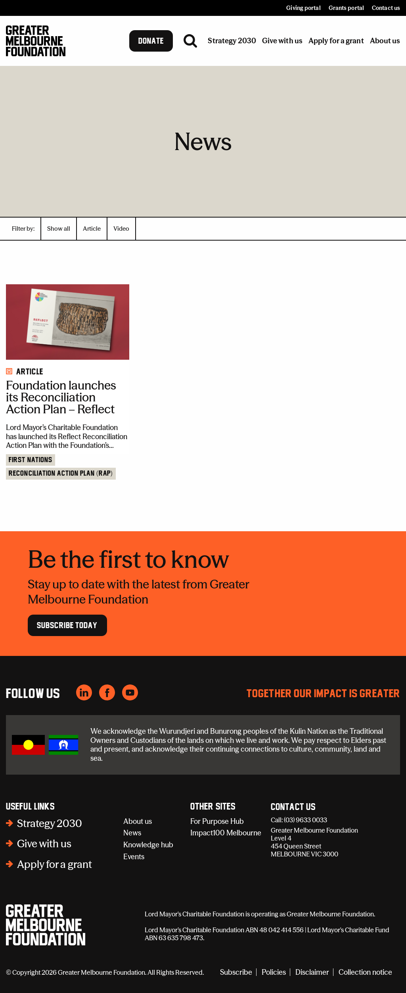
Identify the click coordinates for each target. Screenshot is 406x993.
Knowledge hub (148, 844)
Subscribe (236, 972)
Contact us (386, 8)
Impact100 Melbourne (225, 832)
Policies (274, 972)
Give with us (44, 843)
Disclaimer (312, 972)
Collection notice (365, 972)
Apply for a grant (54, 864)
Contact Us (293, 807)
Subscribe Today (67, 625)
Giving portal (303, 8)
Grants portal (346, 8)
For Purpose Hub (217, 821)
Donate (151, 41)
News (132, 832)
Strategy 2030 (49, 823)
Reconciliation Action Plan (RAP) (61, 473)
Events (133, 856)
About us (137, 821)
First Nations (30, 460)
